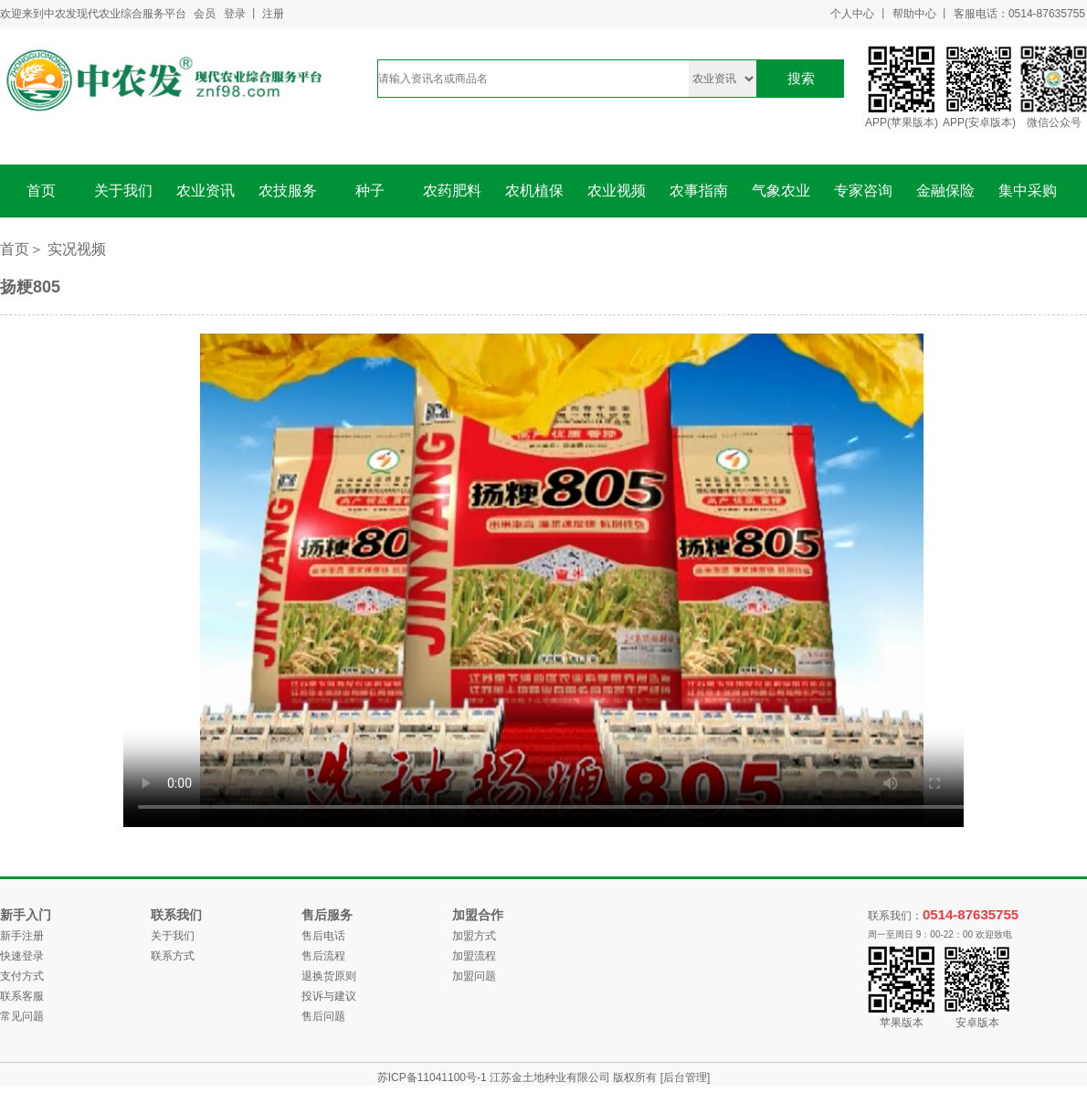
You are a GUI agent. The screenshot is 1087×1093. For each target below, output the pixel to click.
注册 (273, 13)
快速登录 (22, 956)
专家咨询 (863, 190)
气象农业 (781, 190)
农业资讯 (205, 190)
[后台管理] (685, 1077)
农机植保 (534, 190)
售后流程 (323, 956)
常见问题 (22, 1016)
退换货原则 (328, 976)
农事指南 (699, 190)
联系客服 (22, 996)
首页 (41, 190)
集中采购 (1027, 190)
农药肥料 (452, 190)
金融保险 (945, 190)
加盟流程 (474, 956)
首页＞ (22, 249)
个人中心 (852, 13)
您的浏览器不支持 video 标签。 (561, 580)
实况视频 (76, 249)
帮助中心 (914, 13)
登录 (235, 13)
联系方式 (173, 956)
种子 (370, 190)
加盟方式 (474, 935)
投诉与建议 (328, 996)
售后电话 (323, 935)
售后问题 (323, 1016)
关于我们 (123, 190)
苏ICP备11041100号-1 (433, 1077)
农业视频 (616, 190)
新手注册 (22, 935)
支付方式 (22, 976)
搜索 (801, 78)
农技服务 (288, 190)
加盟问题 (474, 976)
